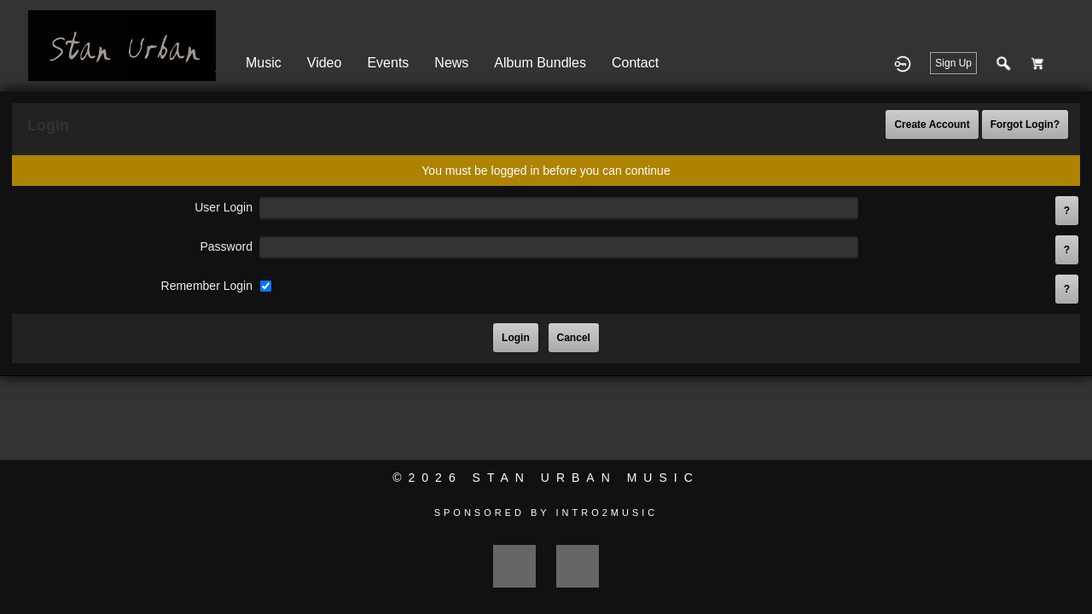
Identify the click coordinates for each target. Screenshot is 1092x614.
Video (324, 62)
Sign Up (953, 63)
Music (264, 62)
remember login (207, 286)
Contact (635, 62)
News (451, 62)
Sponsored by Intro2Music (546, 512)
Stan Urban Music (586, 477)
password (226, 246)
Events (388, 62)
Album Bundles (540, 62)
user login (224, 207)
